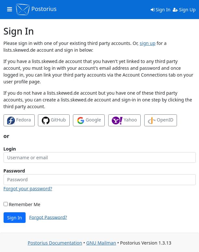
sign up (147, 43)
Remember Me (22, 204)
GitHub (54, 120)
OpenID (160, 120)
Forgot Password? (48, 217)
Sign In (160, 9)
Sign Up (184, 9)
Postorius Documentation (55, 243)
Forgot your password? (28, 188)
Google (89, 120)
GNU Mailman (101, 243)
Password (14, 171)
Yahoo (124, 120)
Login (10, 149)
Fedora (19, 120)
